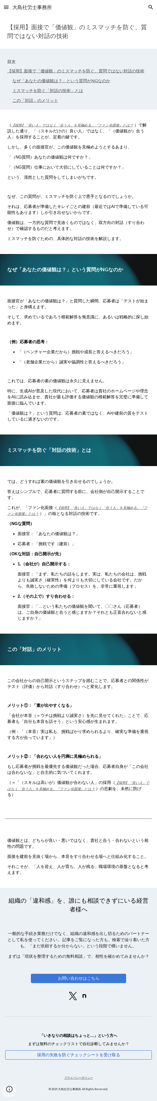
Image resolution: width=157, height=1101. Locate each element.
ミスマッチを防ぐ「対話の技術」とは (47, 90)
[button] (6, 7)
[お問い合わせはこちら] (78, 978)
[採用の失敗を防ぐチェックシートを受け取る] (78, 1055)
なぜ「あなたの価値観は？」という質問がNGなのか (61, 80)
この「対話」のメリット (35, 100)
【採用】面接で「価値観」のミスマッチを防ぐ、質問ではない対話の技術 (75, 70)
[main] (78, 31)
